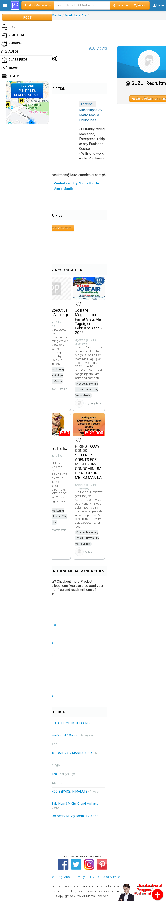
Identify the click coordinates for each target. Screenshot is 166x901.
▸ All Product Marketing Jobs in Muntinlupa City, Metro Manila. (52, 183)
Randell (88, 551)
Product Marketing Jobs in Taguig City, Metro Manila (86, 389)
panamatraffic (58, 530)
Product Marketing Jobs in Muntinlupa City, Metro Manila (52, 375)
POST (27, 17)
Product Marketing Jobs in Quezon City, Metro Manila (87, 538)
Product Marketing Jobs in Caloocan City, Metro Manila (54, 516)
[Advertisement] (83, 29)
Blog (59, 877)
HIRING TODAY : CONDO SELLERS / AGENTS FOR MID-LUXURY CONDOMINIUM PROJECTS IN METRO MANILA (88, 462)
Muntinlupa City (75, 15)
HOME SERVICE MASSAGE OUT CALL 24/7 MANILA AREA (52, 753)
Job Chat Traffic (54, 448)
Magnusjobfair (93, 403)
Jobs (8, 27)
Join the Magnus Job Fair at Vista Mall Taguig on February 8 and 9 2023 (89, 321)
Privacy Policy (84, 877)
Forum (10, 76)
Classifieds (14, 60)
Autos (10, 52)
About (68, 877)
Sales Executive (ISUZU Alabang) (54, 312)
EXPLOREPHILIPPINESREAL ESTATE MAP (27, 91)
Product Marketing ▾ (38, 5)
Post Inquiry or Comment (54, 228)
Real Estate (14, 35)
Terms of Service (108, 877)
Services (12, 44)
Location (120, 5)
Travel (10, 68)
